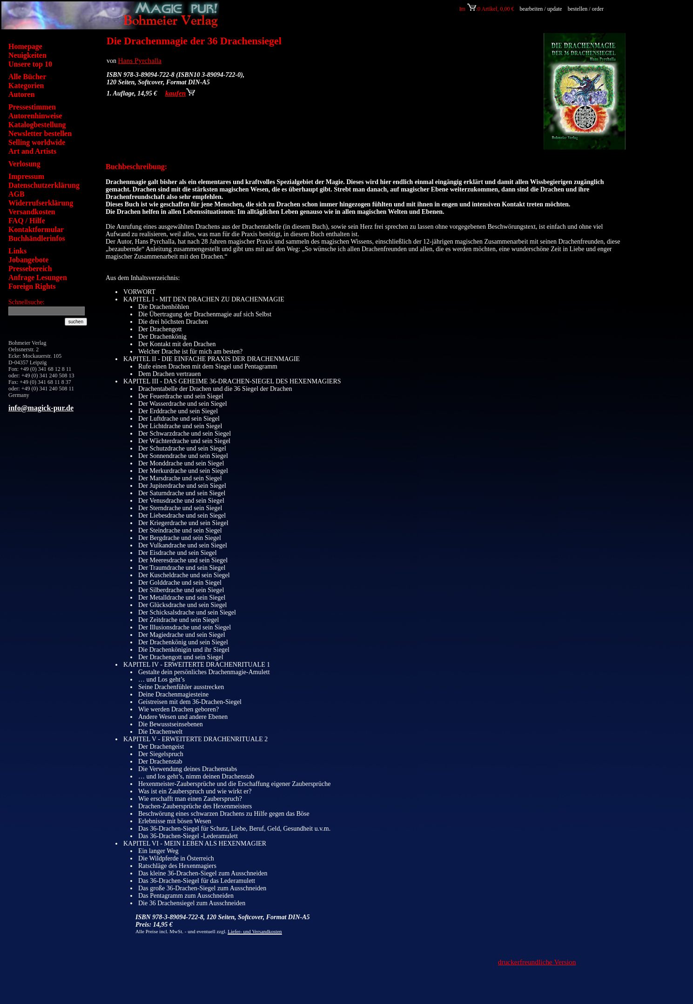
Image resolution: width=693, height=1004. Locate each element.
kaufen (180, 93)
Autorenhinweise (35, 116)
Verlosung (24, 164)
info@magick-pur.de (41, 408)
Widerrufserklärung (40, 203)
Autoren (21, 94)
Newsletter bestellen (40, 133)
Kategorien (26, 85)
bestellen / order (586, 9)
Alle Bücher (27, 77)
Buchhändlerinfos (36, 238)
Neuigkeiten (27, 55)
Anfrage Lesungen (37, 277)
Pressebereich (30, 269)
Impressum (26, 176)
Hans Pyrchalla (140, 60)
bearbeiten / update (540, 9)
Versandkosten (31, 212)
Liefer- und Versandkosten (255, 931)
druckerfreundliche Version (537, 962)
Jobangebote (28, 260)
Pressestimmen (32, 107)
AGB (16, 194)
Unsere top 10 (30, 64)
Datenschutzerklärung (44, 185)
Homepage (25, 46)
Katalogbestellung (37, 125)
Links (17, 251)
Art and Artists (32, 151)
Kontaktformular (36, 229)
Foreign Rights (31, 286)
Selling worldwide (36, 142)
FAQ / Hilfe (26, 221)
